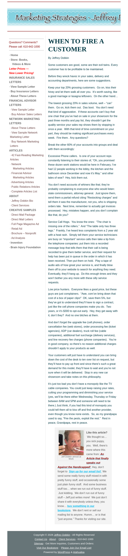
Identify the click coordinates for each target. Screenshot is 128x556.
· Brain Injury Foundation (25, 247)
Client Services (67, 539)
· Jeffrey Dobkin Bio (21, 200)
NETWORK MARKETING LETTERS (24, 121)
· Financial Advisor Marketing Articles (22, 175)
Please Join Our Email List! (76, 547)
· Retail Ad (16, 228)
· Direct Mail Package (22, 214)
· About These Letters (22, 96)
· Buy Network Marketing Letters (24, 143)
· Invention (15, 242)
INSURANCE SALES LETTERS (22, 79)
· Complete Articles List (23, 191)
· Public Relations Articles (25, 186)
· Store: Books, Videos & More (20, 62)
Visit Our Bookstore (47, 547)
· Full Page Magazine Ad (24, 224)
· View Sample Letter (22, 86)
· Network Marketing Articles (22, 166)
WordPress (64, 552)
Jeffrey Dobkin (62, 534)
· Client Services (19, 205)
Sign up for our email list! (85, 471)
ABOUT (14, 196)
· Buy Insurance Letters (24, 91)
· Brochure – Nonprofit (23, 233)
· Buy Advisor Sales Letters (26, 114)
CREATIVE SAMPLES (22, 210)
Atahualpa (78, 552)
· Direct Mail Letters (21, 219)
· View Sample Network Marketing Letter (24, 134)
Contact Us (41, 539)
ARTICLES (15, 150)
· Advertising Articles (22, 182)
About (52, 539)
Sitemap (38, 543)
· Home (13, 55)
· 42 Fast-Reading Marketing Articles (27, 157)
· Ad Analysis (17, 238)
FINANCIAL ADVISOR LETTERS (22, 102)
